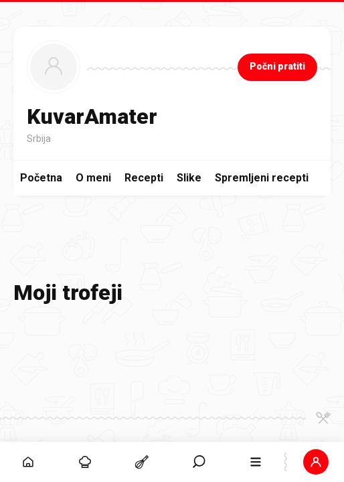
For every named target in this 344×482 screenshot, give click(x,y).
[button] (315, 462)
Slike (189, 177)
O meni (93, 177)
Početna (41, 177)
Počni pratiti (277, 66)
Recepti (143, 177)
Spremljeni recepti (262, 177)
